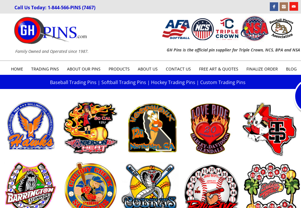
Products (119, 69)
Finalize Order (262, 69)
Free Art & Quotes (218, 69)
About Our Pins (84, 69)
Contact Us (178, 69)
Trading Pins (45, 69)
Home (17, 69)
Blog (291, 69)
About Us (148, 69)
